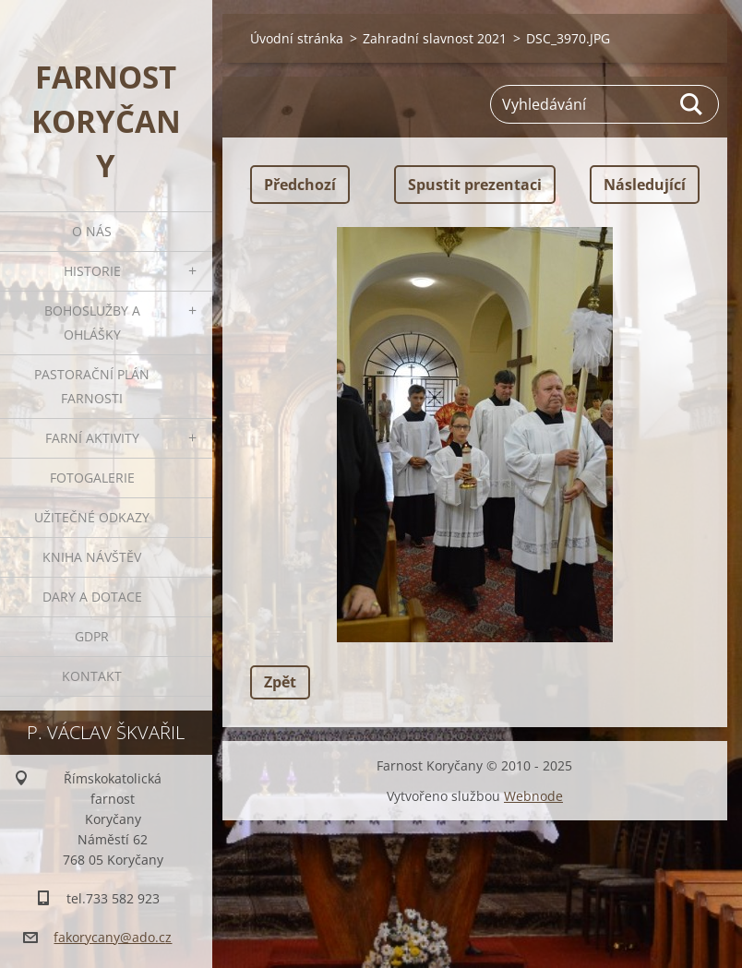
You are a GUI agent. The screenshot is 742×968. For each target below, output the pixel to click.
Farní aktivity (92, 438)
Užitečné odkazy (92, 517)
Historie (92, 271)
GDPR (92, 636)
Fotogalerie (92, 477)
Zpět (280, 682)
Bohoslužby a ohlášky (92, 322)
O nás (92, 231)
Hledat (692, 104)
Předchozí (300, 184)
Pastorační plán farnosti (92, 386)
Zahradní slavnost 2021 (435, 38)
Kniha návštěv (91, 557)
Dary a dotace (92, 596)
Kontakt (92, 676)
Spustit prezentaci (475, 184)
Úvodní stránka (296, 38)
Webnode (533, 796)
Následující (645, 184)
